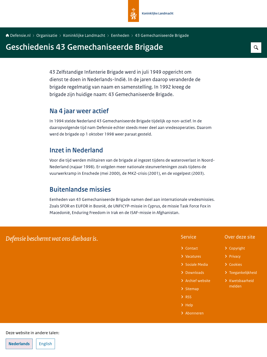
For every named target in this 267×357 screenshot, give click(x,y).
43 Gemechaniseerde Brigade (162, 35)
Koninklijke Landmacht (84, 35)
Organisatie (46, 35)
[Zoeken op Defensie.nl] (256, 47)
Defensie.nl (18, 35)
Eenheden (120, 35)
